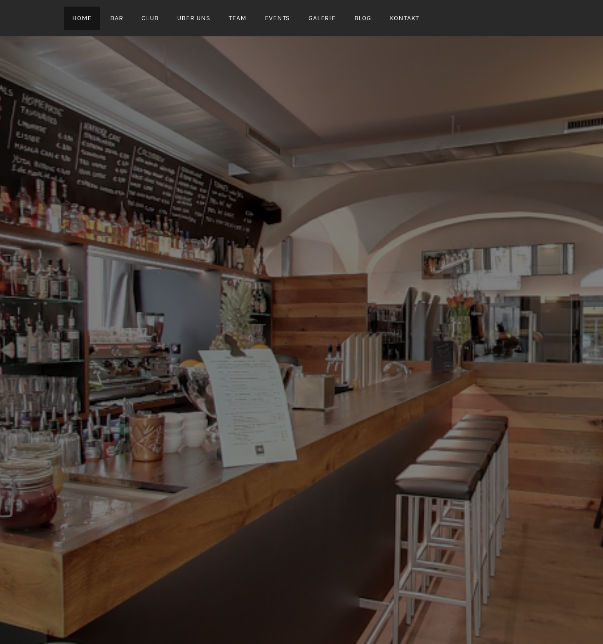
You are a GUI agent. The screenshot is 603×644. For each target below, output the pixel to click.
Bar (116, 18)
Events (277, 18)
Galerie (322, 18)
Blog (362, 18)
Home (82, 18)
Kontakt (404, 18)
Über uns (193, 18)
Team (237, 18)
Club (149, 18)
